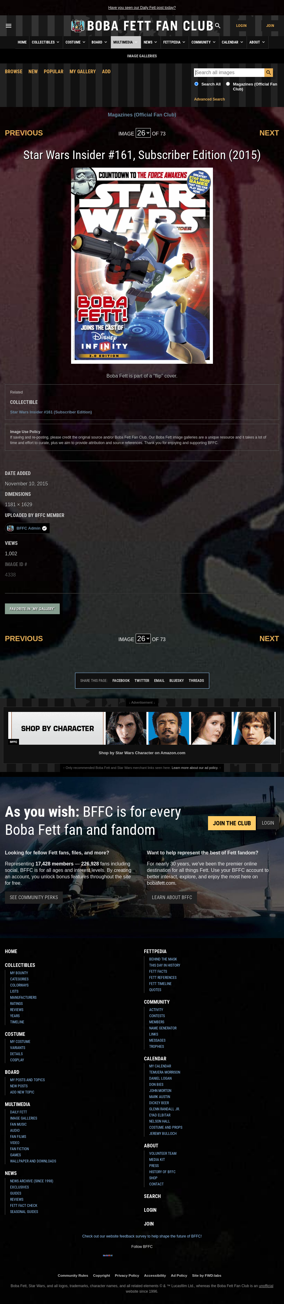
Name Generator (162, 1028)
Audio (15, 1130)
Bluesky (176, 680)
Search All (211, 84)
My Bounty (19, 973)
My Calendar (160, 1066)
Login (241, 25)
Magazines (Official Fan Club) (142, 114)
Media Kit (157, 1160)
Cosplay (17, 1060)
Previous (24, 133)
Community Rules (73, 1275)
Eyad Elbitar (159, 1115)
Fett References (162, 977)
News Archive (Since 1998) (31, 1181)
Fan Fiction (19, 1149)
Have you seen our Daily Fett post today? (142, 8)
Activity (156, 1010)
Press (154, 1166)
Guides (15, 1193)
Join (270, 25)
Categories (19, 979)
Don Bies (156, 1084)
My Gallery (83, 71)
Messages (157, 1040)
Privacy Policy (127, 1275)
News (151, 42)
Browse (13, 71)
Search (152, 1196)
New (33, 71)
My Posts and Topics (27, 1080)
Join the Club (232, 823)
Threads (196, 680)
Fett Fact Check (23, 1205)
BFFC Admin (26, 528)
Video (14, 1143)
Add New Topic (22, 1092)
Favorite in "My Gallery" (32, 608)
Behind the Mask (163, 959)
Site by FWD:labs (206, 1275)
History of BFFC (162, 1172)
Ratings (16, 1004)
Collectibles (46, 42)
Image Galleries (23, 1118)
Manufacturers (23, 997)
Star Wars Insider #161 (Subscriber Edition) (51, 412)
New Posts (19, 1086)
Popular (53, 71)
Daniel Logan (160, 1078)
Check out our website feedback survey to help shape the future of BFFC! (142, 1236)
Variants (17, 1048)
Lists (14, 991)
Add (106, 71)
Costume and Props (165, 1127)
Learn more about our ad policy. (195, 768)
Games (15, 1155)
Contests (157, 1016)
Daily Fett (18, 1112)
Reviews (16, 1010)
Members (156, 1022)
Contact (156, 1184)
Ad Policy (179, 1275)
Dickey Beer (159, 1103)
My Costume (20, 1042)
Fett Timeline (160, 984)
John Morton (160, 1091)
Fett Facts (158, 971)
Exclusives (19, 1187)
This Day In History (164, 965)
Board (100, 42)
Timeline (17, 1022)
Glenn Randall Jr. (164, 1109)
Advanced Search (209, 99)
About (257, 42)
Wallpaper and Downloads (33, 1161)
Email (159, 680)
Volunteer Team (162, 1153)
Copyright (101, 1275)
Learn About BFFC (172, 897)
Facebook (121, 680)
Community (204, 42)
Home (22, 42)
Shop (153, 1178)
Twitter (141, 680)
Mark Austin (159, 1097)
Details (16, 1054)
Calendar (233, 42)
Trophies (156, 1046)
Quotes (155, 990)
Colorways (19, 985)
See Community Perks (34, 897)
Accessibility (155, 1275)
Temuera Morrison (164, 1072)
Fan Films (18, 1137)
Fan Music (18, 1124)
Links (153, 1034)
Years (15, 1016)
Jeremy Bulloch (162, 1133)
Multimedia (125, 42)
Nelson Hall (159, 1121)
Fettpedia (174, 42)
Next (269, 133)
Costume (76, 42)
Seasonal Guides (24, 1212)
